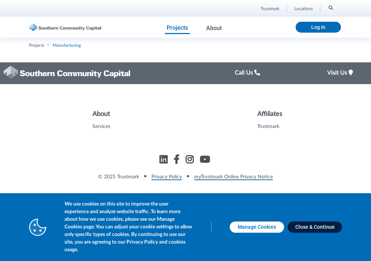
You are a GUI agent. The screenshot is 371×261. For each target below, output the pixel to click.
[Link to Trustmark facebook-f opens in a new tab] (177, 160)
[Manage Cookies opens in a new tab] (257, 227)
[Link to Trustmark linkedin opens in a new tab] (164, 160)
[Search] (330, 7)
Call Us (247, 73)
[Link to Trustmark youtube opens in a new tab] (206, 160)
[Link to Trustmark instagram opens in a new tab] (190, 160)
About (214, 28)
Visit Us (340, 73)
